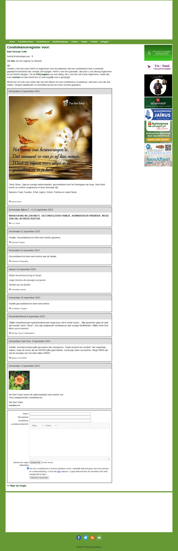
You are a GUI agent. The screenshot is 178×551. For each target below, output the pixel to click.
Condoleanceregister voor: (28, 47)
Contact (94, 42)
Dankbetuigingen (60, 42)
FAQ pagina (42, 74)
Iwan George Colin (17, 51)
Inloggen (105, 42)
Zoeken (74, 42)
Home (12, 42)
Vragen (84, 42)
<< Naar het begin (16, 486)
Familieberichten (25, 42)
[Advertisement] (89, 19)
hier (13, 61)
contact (16, 77)
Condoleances (43, 42)
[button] (37, 426)
